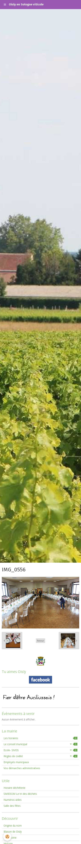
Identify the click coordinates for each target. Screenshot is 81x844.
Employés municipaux (16, 762)
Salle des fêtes (12, 805)
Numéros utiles (13, 799)
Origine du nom (13, 825)
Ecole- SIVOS (40, 750)
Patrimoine (10, 837)
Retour (40, 640)
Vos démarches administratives (22, 768)
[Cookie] (7, 837)
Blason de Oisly (13, 831)
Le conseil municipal (40, 744)
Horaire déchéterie (14, 787)
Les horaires (40, 738)
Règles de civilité (40, 756)
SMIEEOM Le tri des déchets (20, 793)
